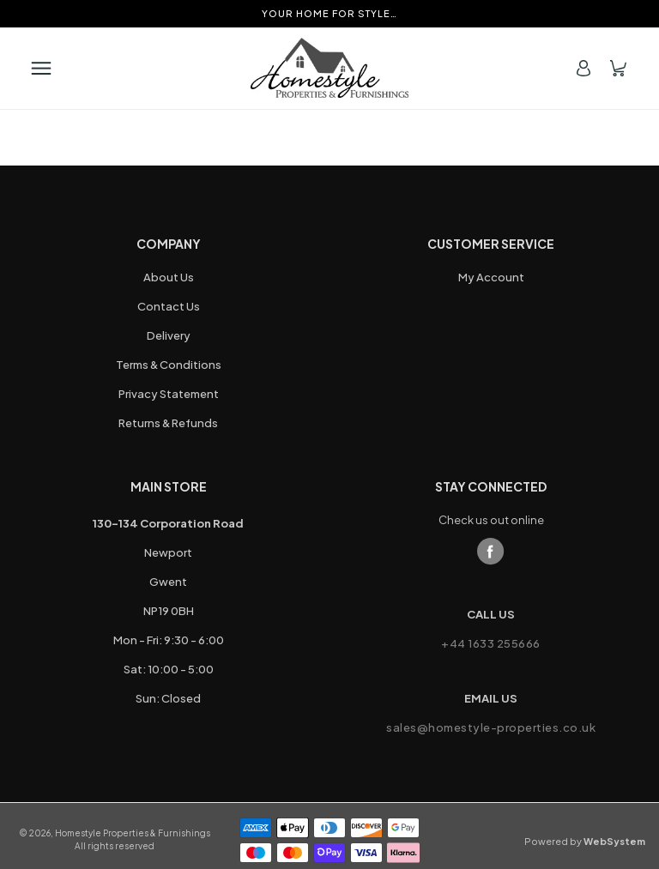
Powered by (584, 841)
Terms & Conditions (168, 364)
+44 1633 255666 (491, 643)
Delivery (168, 335)
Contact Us (168, 306)
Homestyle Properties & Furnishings (132, 833)
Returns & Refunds (168, 423)
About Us (168, 277)
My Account (491, 277)
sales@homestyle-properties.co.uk (491, 727)
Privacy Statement (168, 394)
